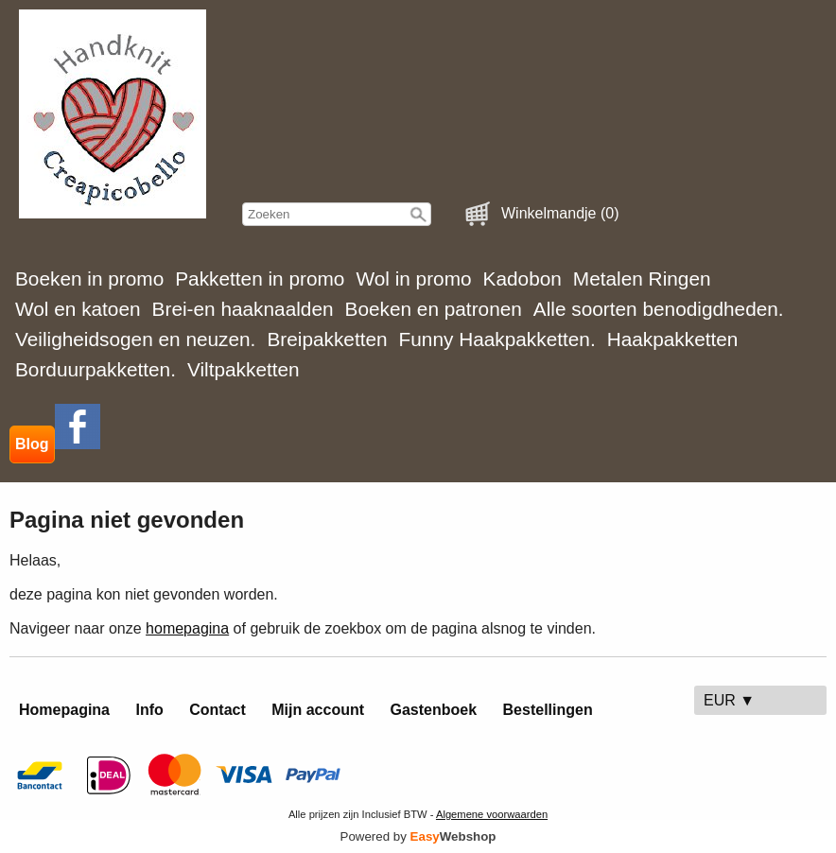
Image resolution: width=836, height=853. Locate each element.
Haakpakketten (673, 339)
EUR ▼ (729, 700)
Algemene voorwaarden (492, 814)
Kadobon (522, 278)
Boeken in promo (89, 278)
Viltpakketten (243, 369)
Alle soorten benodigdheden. (658, 309)
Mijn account (317, 710)
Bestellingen (548, 710)
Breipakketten (327, 339)
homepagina (187, 628)
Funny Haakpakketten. (497, 339)
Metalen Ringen (642, 278)
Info (149, 710)
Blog (32, 444)
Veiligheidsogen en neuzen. (135, 339)
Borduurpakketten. (95, 369)
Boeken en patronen (433, 309)
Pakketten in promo (259, 278)
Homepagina (64, 710)
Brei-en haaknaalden (243, 309)
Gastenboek (434, 710)
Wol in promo (413, 278)
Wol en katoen (78, 309)
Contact (217, 710)
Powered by (418, 836)
